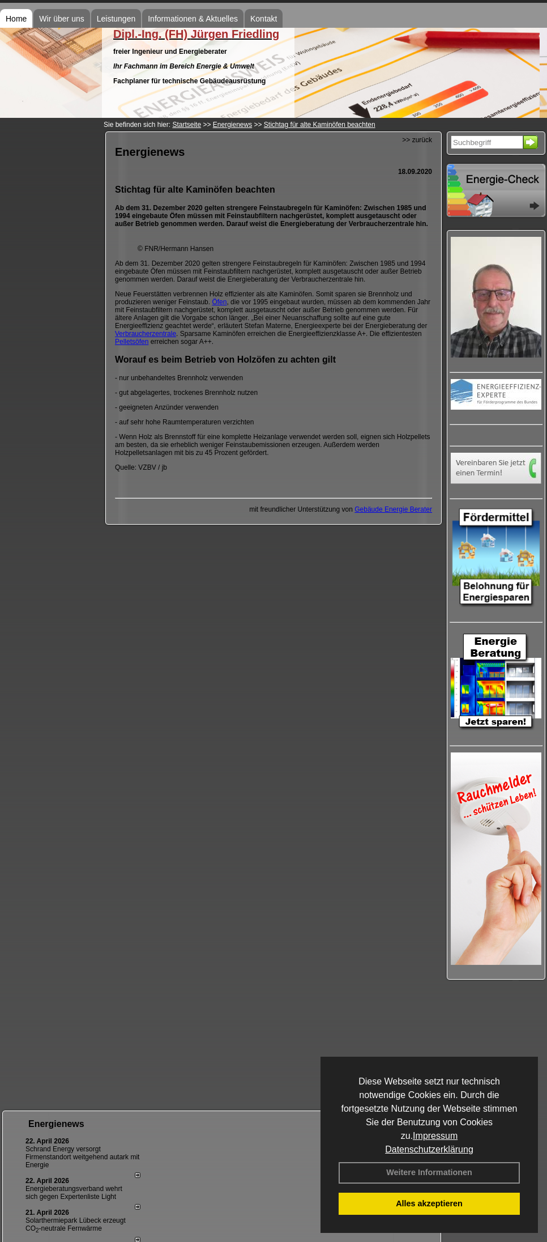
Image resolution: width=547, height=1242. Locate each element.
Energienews (56, 1124)
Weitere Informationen (429, 1172)
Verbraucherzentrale (145, 334)
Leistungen (116, 18)
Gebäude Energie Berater (393, 509)
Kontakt (263, 18)
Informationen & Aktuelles (193, 18)
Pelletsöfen (131, 342)
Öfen (219, 302)
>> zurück (417, 140)
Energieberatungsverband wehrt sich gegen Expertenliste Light (73, 1193)
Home (16, 18)
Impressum (435, 1136)
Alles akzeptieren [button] (429, 1203)
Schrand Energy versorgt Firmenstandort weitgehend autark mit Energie (82, 1157)
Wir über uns (61, 18)
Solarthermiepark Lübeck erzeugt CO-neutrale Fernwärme (75, 1224)
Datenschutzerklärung (429, 1149)
